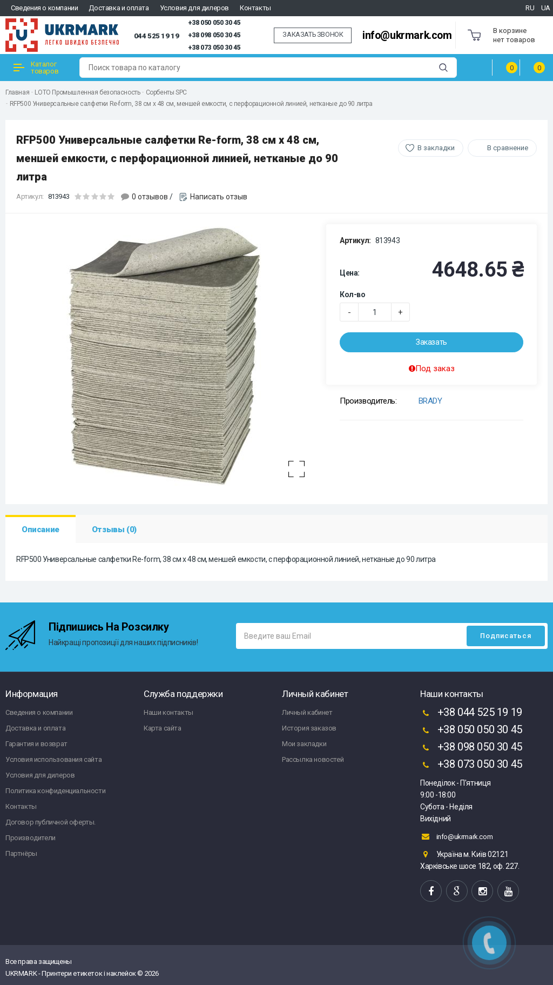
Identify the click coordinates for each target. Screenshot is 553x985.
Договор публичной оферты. (50, 822)
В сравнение (507, 148)
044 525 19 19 (156, 35)
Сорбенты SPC (166, 92)
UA (545, 8)
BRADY (430, 401)
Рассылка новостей (312, 759)
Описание (40, 529)
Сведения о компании (44, 8)
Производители (30, 838)
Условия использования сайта (53, 759)
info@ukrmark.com (407, 35)
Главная (17, 92)
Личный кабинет (307, 712)
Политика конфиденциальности (55, 791)
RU (529, 8)
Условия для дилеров (194, 8)
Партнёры (21, 853)
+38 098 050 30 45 (214, 35)
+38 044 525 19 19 (471, 713)
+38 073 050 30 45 (214, 47)
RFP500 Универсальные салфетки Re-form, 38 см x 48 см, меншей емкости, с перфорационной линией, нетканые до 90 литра (191, 104)
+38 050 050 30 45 (214, 22)
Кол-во (353, 294)
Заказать (431, 342)
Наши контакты (168, 712)
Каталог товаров (36, 67)
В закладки (436, 148)
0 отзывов (150, 196)
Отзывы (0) (114, 529)
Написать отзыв (218, 196)
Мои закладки (304, 744)
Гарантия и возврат (36, 744)
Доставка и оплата (119, 8)
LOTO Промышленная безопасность (87, 92)
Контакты (255, 8)
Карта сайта (162, 728)
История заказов (309, 728)
